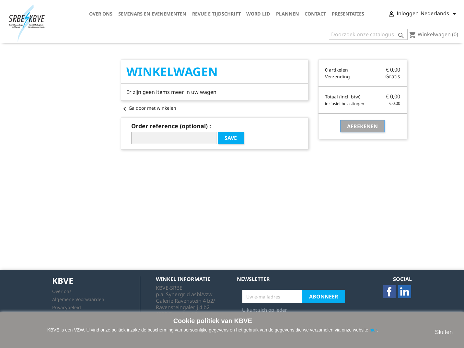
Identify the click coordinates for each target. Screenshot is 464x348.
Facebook (389, 291)
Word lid (258, 14)
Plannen (287, 14)
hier (373, 329)
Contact (315, 14)
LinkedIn (404, 291)
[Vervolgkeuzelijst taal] (439, 14)
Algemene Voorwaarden (78, 299)
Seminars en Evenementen (152, 14)
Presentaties (348, 14)
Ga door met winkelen (148, 108)
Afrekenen (362, 126)
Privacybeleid (66, 307)
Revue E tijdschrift (216, 14)
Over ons (100, 14)
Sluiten (444, 332)
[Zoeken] (368, 34)
